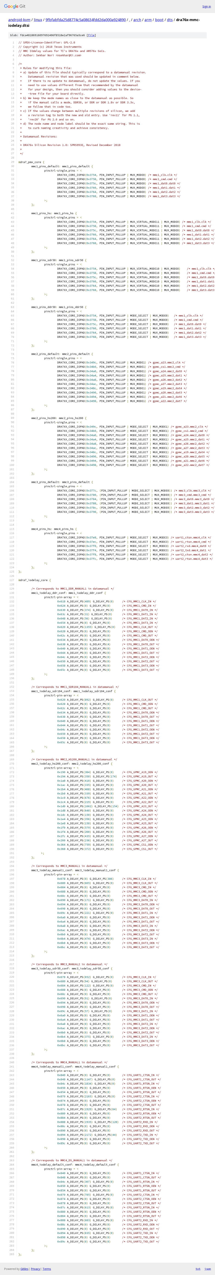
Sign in (206, 6)
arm (148, 19)
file (91, 35)
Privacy (35, 1269)
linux (38, 19)
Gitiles (24, 1269)
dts (170, 19)
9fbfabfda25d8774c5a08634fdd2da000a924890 (86, 19)
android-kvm (19, 19)
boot (159, 19)
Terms (47, 1269)
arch (137, 19)
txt (198, 1269)
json (207, 1269)
